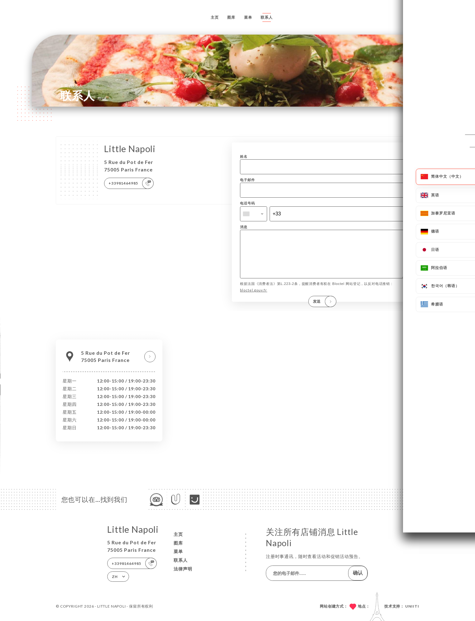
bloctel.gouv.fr (253, 299)
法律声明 (183, 568)
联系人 (267, 17)
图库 (231, 17)
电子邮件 (247, 180)
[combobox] (253, 214)
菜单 (248, 17)
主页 (215, 17)
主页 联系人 (71, 85)
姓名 (243, 156)
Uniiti (412, 606)
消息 (243, 227)
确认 (358, 572)
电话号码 (247, 203)
